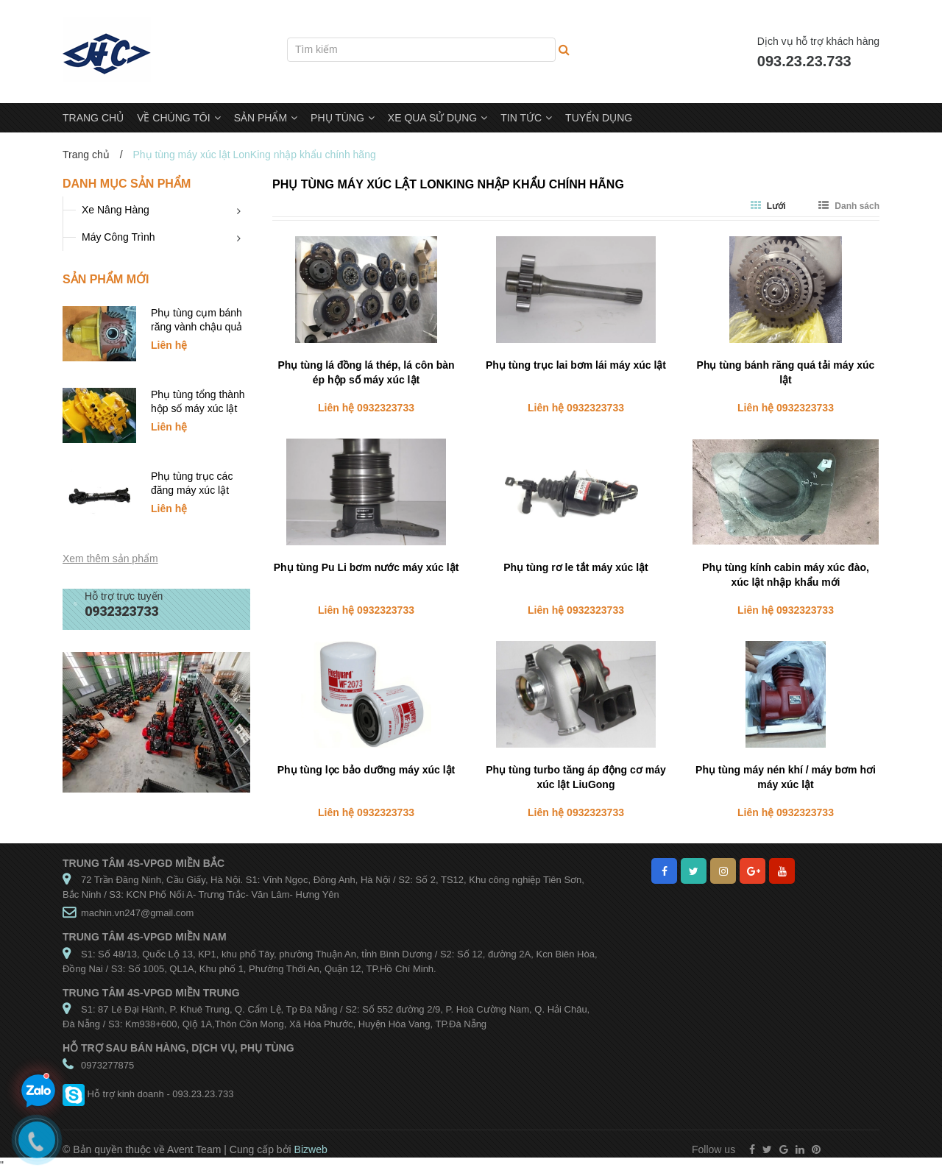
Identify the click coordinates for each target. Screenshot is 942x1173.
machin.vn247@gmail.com (137, 912)
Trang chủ (86, 154)
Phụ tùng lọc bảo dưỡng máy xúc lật (366, 770)
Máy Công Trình (118, 237)
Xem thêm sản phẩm (110, 558)
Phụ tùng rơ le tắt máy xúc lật (575, 567)
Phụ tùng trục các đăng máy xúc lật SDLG (192, 490)
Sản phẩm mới (106, 279)
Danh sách (848, 206)
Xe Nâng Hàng (115, 210)
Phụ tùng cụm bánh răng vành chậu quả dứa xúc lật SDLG (196, 327)
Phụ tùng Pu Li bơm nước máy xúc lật (366, 567)
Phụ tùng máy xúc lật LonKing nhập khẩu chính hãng (448, 184)
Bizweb (310, 1149)
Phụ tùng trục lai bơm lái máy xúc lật (576, 365)
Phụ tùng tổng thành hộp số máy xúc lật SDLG (198, 408)
